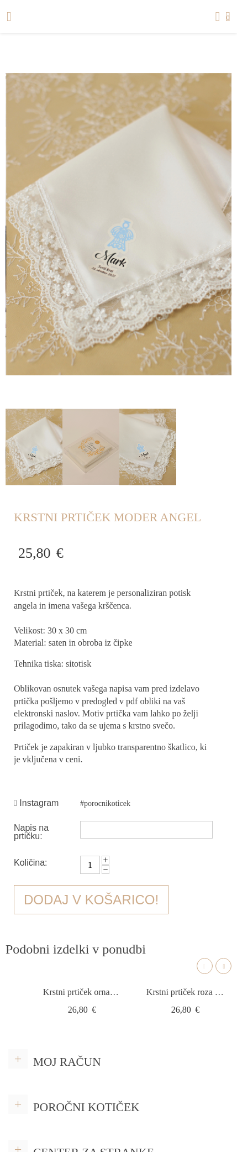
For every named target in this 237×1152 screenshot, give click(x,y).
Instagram (36, 803)
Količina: (30, 862)
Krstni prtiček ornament (82, 992)
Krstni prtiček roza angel (185, 992)
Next (223, 966)
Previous (205, 966)
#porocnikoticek (105, 803)
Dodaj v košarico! (91, 899)
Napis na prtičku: (31, 831)
